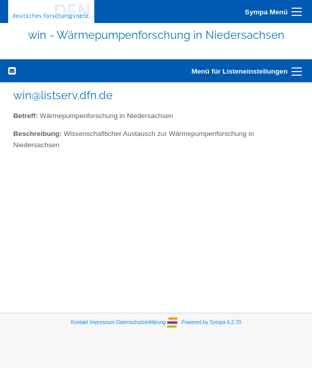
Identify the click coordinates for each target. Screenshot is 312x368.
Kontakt (79, 322)
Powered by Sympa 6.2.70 (211, 322)
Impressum (102, 322)
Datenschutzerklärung (141, 322)
